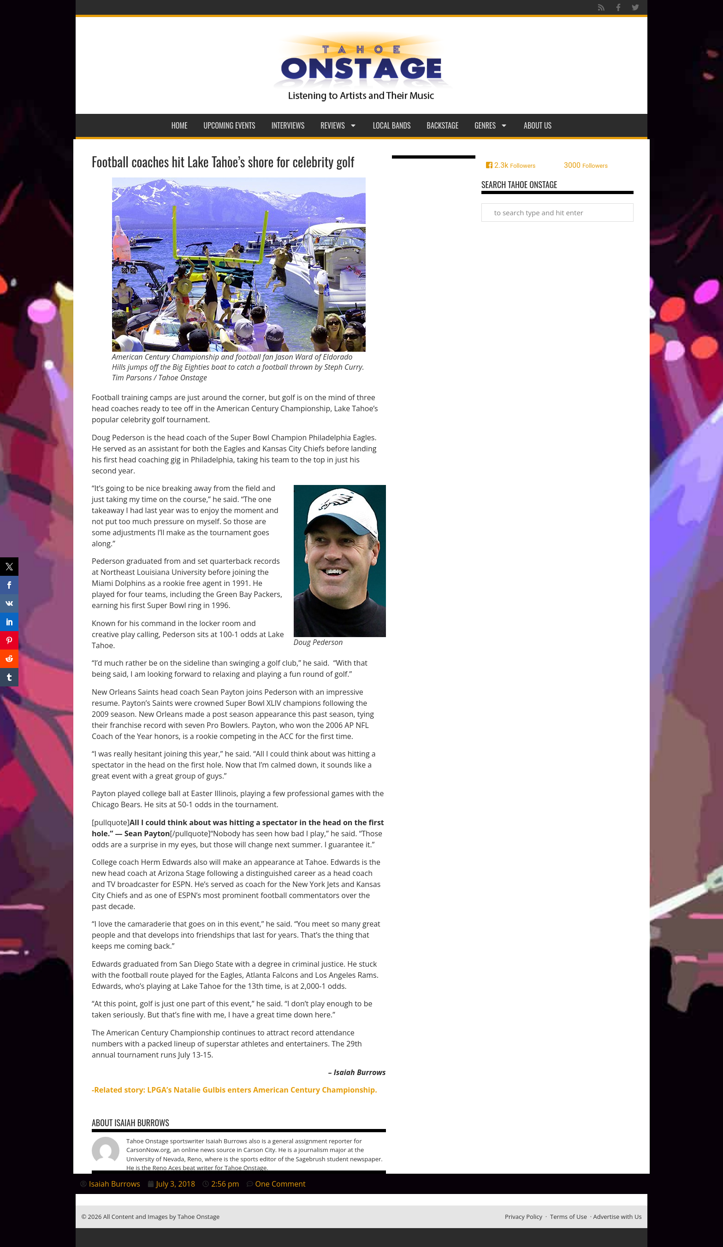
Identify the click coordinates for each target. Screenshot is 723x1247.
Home (180, 125)
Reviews (338, 125)
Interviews (288, 125)
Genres (491, 125)
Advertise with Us (617, 1216)
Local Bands (392, 125)
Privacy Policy (523, 1216)
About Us (537, 125)
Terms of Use (568, 1216)
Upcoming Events (229, 125)
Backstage (443, 125)
